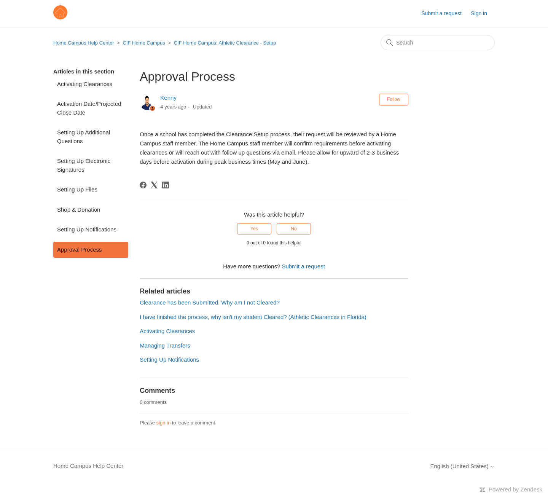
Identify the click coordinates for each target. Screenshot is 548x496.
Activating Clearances (84, 84)
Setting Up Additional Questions (83, 136)
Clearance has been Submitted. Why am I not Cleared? (210, 302)
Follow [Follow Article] (393, 99)
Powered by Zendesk (515, 489)
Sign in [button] (479, 13)
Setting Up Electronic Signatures (83, 165)
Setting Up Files (77, 189)
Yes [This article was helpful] (254, 228)
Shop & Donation (78, 209)
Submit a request (441, 13)
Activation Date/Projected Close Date (89, 108)
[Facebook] (143, 185)
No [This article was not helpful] (293, 228)
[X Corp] (154, 185)
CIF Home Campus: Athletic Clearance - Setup (225, 43)
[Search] (438, 42)
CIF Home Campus (144, 43)
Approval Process (79, 249)
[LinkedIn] (165, 185)
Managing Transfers (165, 345)
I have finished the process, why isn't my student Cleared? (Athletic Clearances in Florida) (253, 317)
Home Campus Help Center (83, 43)
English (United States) (462, 466)
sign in (163, 423)
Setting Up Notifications (86, 229)
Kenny (168, 97)
